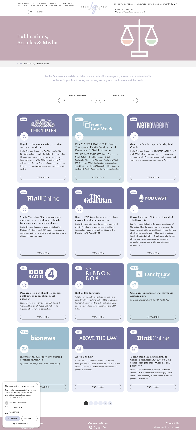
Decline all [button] (29, 418)
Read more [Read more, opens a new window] (22, 397)
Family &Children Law (56, 4)
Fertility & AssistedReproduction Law (39, 4)
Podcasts (131, 4)
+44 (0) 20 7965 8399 (123, 9)
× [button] (37, 384)
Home (19, 63)
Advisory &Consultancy (68, 4)
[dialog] (21, 405)
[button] (21, 424)
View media (43, 177)
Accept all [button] (12, 418)
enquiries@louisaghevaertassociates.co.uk (129, 12)
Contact (164, 4)
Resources (141, 4)
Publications (120, 4)
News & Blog (153, 4)
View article (98, 177)
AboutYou (27, 4)
